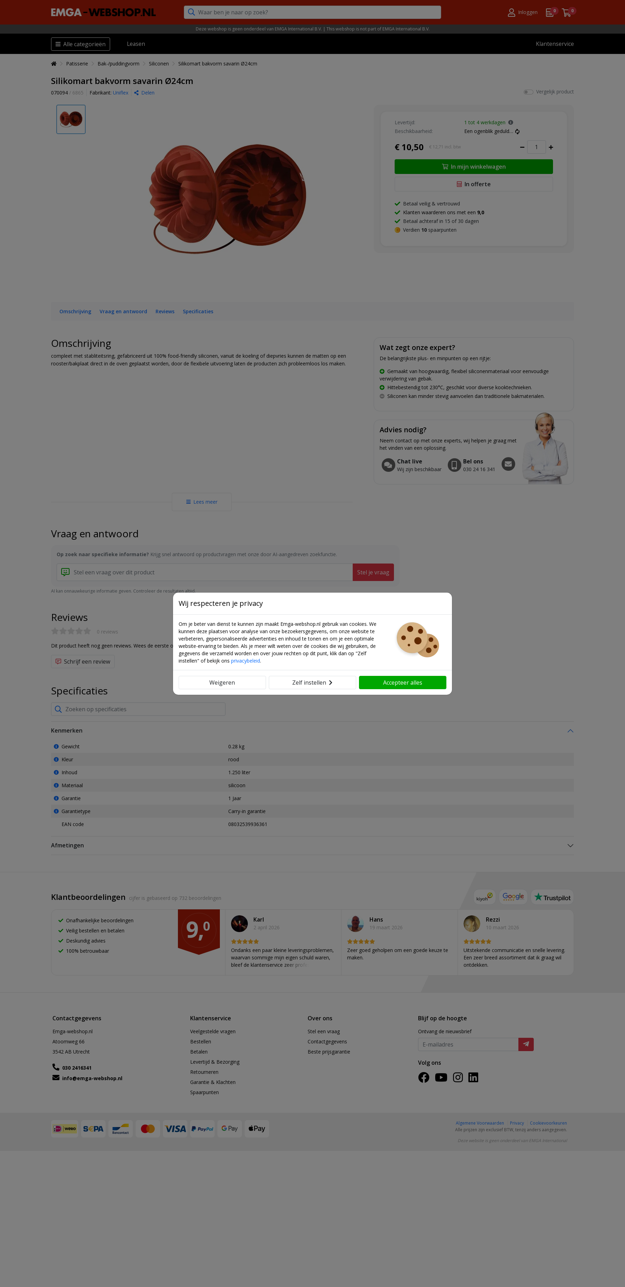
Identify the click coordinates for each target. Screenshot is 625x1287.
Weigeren (222, 682)
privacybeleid (245, 660)
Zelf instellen (312, 682)
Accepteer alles (402, 682)
